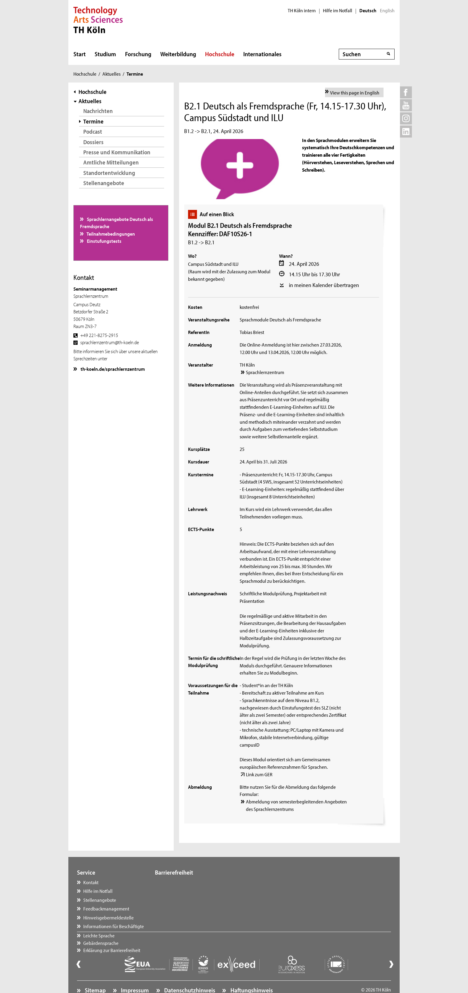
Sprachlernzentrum (265, 372)
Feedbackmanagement (106, 908)
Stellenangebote (103, 183)
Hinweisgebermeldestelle (108, 917)
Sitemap (95, 974)
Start (79, 54)
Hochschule (219, 54)
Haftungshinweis (251, 974)
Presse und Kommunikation (116, 152)
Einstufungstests (103, 240)
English (387, 10)
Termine (93, 121)
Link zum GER (259, 774)
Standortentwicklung (109, 172)
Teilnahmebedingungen (110, 233)
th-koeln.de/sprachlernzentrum (112, 368)
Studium (105, 54)
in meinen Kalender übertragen (324, 285)
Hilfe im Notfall (337, 10)
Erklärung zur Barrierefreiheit (189, 899)
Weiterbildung (178, 54)
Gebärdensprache (178, 890)
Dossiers (93, 142)
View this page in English (354, 92)
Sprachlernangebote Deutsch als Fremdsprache (116, 222)
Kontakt (90, 882)
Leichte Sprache (176, 882)
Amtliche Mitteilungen (111, 162)
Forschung (138, 54)
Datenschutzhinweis (189, 974)
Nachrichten (98, 111)
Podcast (92, 131)
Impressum (134, 974)
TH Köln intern (302, 10)
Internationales (262, 54)
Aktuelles (111, 73)
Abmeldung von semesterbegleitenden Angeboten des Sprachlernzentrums (296, 805)
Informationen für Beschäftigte (113, 926)
